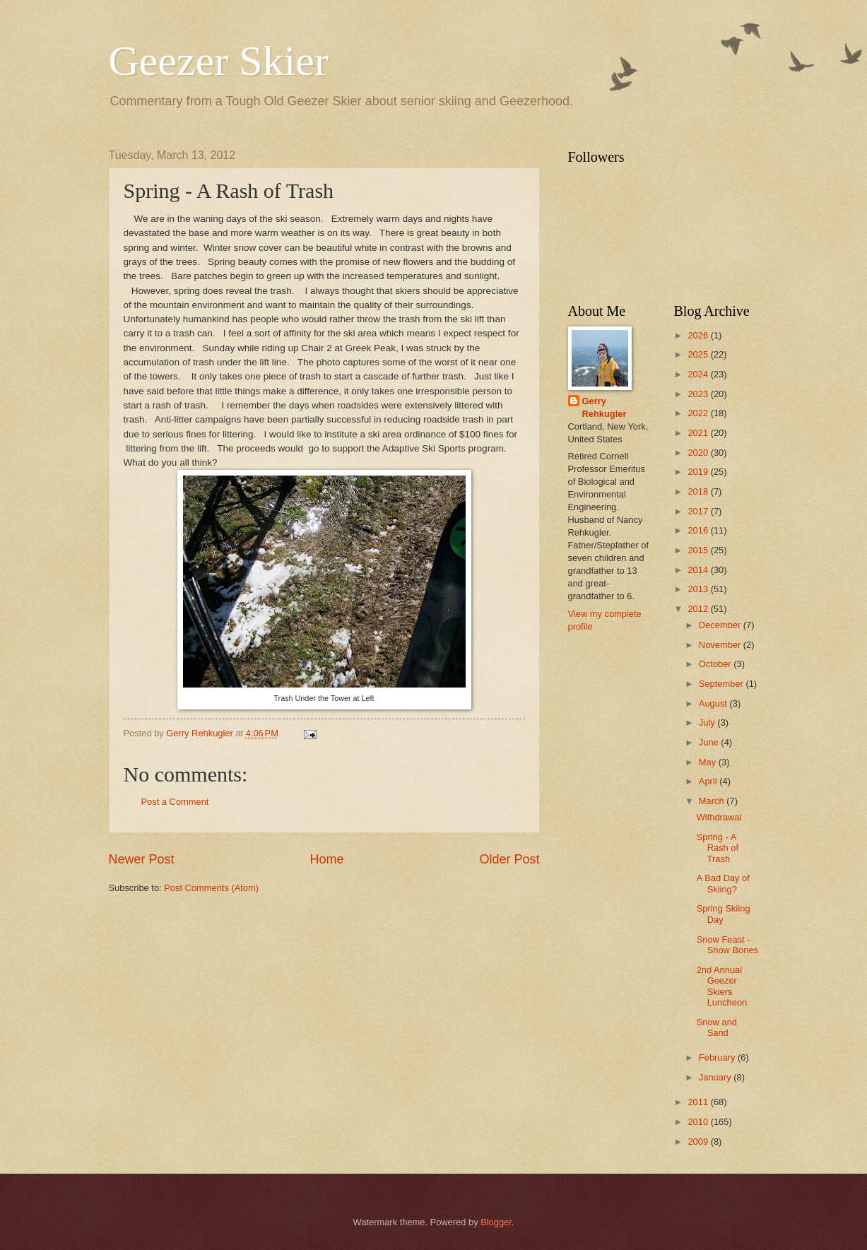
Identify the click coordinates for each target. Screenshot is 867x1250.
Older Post (509, 859)
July (708, 722)
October (716, 664)
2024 (699, 374)
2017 (699, 511)
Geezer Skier (219, 60)
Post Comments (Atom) (211, 888)
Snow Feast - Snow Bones (727, 944)
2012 (699, 608)
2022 (699, 413)
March (712, 801)
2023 (699, 394)
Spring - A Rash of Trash (717, 848)
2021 (699, 433)
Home (326, 859)
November (721, 644)
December (721, 625)
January (716, 1077)
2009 (699, 1141)
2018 (699, 491)
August (714, 703)
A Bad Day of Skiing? (723, 883)
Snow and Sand (717, 1027)
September (722, 683)
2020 (699, 452)
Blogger (496, 1222)
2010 (699, 1121)
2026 (699, 335)
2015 (699, 550)
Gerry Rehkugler (604, 407)
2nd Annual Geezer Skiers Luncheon (722, 986)
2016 (699, 530)
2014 (699, 570)
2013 (699, 589)
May (709, 762)
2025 (699, 354)
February (718, 1057)
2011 (699, 1102)
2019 (699, 471)
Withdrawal (719, 817)
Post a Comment (175, 801)
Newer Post (142, 859)
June (710, 742)
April (709, 781)
